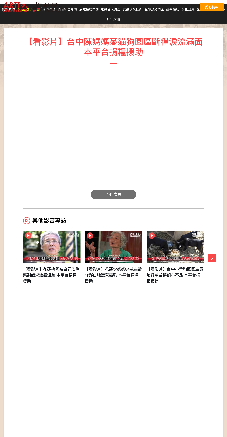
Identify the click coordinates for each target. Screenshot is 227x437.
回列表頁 (113, 194)
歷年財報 (113, 19)
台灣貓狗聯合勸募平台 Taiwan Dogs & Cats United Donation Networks (35, 7)
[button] (212, 258)
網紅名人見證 (110, 9)
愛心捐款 (211, 7)
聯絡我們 (189, 7)
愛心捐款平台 (170, 7)
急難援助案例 (89, 9)
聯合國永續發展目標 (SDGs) (140, 7)
